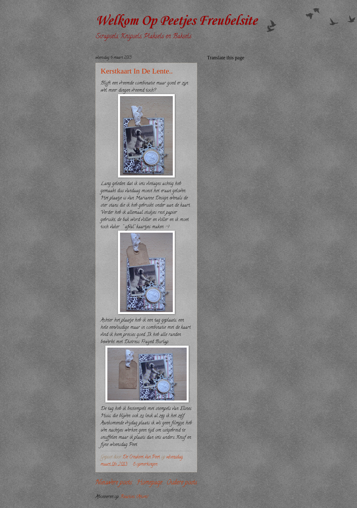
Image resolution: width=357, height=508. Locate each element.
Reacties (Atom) (134, 497)
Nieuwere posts (113, 483)
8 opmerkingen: (146, 464)
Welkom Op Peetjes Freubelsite (176, 21)
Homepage (149, 483)
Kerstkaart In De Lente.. (137, 71)
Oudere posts (182, 483)
